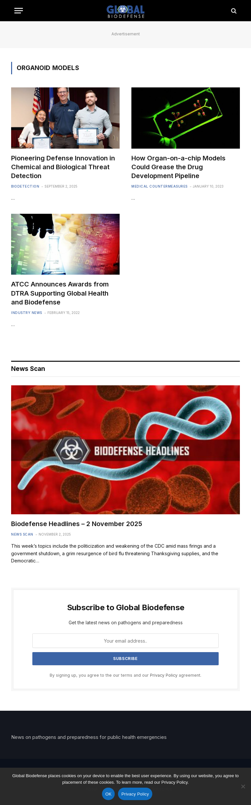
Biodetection (25, 186)
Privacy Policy (163, 675)
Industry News (26, 313)
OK (108, 794)
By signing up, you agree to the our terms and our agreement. (125, 675)
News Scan (22, 534)
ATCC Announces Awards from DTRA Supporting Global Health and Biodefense (60, 293)
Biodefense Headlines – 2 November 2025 (76, 524)
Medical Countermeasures (159, 186)
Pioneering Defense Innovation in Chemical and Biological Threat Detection (63, 167)
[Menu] (18, 10)
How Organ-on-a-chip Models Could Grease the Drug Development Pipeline (178, 167)
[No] (243, 786)
